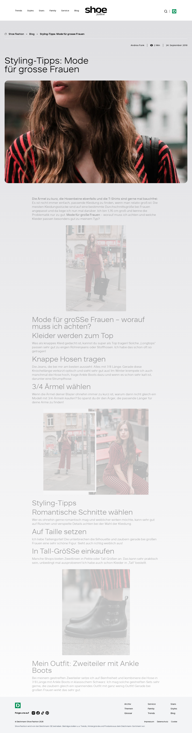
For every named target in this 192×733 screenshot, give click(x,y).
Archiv (127, 703)
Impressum (149, 721)
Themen (128, 708)
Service (65, 10)
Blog (76, 10)
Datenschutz (162, 721)
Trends (18, 10)
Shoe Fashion (16, 34)
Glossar (128, 713)
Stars (41, 10)
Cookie (174, 721)
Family (52, 10)
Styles (30, 10)
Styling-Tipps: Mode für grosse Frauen (62, 34)
